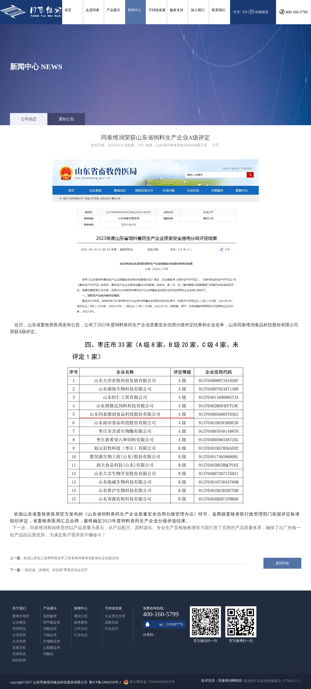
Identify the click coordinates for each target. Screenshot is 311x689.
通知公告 (66, 119)
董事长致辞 (20, 616)
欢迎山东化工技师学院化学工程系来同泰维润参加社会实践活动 (71, 558)
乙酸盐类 (50, 635)
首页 (68, 10)
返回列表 (282, 563)
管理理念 (19, 629)
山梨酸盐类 (51, 647)
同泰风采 (19, 654)
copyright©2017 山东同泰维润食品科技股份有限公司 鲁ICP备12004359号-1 (65, 682)
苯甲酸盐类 (51, 622)
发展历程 (19, 647)
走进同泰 (92, 10)
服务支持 (176, 10)
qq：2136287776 (164, 624)
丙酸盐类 (50, 629)
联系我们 (218, 10)
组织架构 (19, 660)
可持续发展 (157, 10)
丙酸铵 (48, 654)
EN (245, 12)
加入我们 (197, 10)
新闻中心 (134, 10)
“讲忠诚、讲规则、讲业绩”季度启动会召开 (56, 570)
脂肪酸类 (50, 616)
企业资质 (19, 641)
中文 (236, 12)
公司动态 (28, 119)
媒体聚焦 (81, 622)
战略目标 (111, 622)
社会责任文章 (115, 616)
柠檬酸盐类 (51, 641)
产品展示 (113, 10)
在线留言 (259, 12)
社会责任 (111, 629)
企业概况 (19, 622)
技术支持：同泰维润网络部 (221, 680)
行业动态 (81, 635)
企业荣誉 (19, 635)
